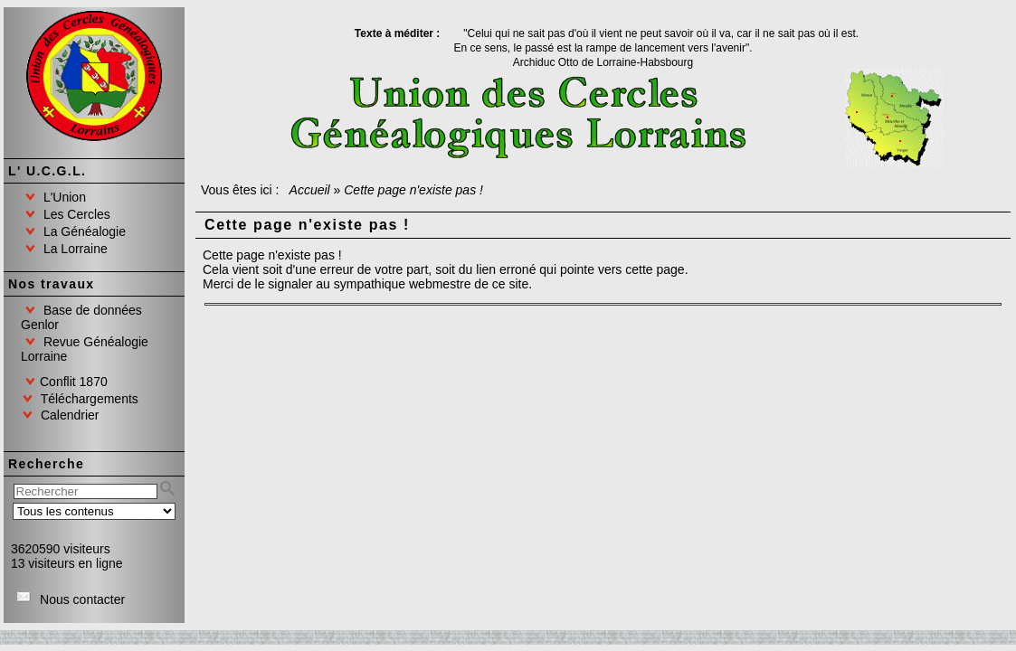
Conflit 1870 (64, 381)
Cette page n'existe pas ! (307, 224)
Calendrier (70, 415)
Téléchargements (89, 399)
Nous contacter (80, 599)
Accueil (309, 190)
